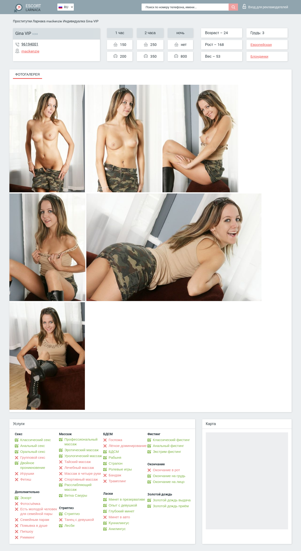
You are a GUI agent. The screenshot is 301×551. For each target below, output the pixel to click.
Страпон (116, 463)
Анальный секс (32, 446)
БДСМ (114, 452)
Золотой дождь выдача (172, 500)
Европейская (261, 45)
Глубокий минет (122, 511)
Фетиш (25, 479)
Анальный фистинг (168, 446)
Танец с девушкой (79, 520)
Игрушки (27, 473)
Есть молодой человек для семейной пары (38, 511)
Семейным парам (34, 520)
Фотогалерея (27, 74)
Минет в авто (119, 517)
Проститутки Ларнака (29, 21)
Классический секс (35, 440)
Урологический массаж (83, 456)
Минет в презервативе (127, 499)
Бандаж (115, 475)
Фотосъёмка (30, 504)
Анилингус (117, 529)
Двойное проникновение (32, 465)
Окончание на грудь (169, 476)
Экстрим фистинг (167, 452)
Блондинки (259, 56)
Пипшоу (26, 531)
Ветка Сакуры (75, 495)
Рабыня (115, 457)
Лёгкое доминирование (128, 446)
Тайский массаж (77, 462)
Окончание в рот (166, 470)
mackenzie (54, 21)
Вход (265, 6)
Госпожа (115, 440)
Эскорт (26, 498)
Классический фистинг (171, 440)
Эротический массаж (81, 450)
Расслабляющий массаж (77, 487)
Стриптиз (72, 514)
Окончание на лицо (169, 482)
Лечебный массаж (79, 468)
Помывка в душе (34, 525)
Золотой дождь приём (171, 506)
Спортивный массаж (81, 479)
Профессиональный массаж (81, 441)
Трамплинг (117, 481)
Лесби (69, 525)
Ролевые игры (120, 469)
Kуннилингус (119, 523)
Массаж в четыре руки (82, 473)
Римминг (27, 537)
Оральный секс (32, 452)
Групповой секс (32, 457)
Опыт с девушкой (123, 505)
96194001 (29, 44)
